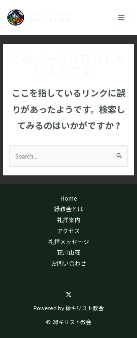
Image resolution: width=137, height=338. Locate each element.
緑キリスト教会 (50, 20)
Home (68, 198)
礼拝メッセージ (68, 241)
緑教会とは (68, 208)
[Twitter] (69, 294)
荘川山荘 (68, 252)
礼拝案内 (68, 219)
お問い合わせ (68, 263)
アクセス (68, 230)
